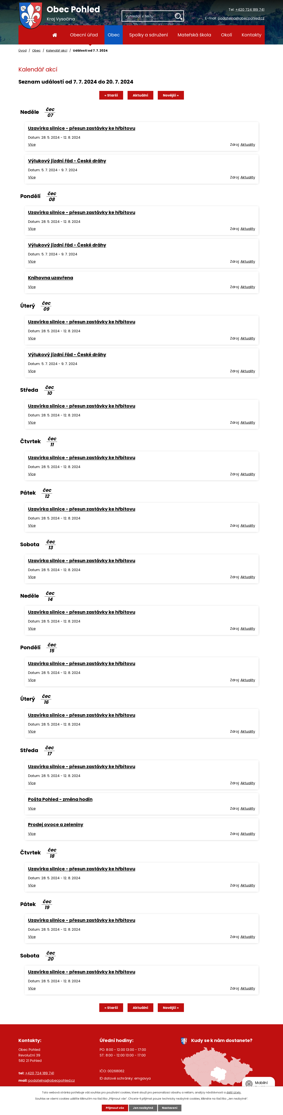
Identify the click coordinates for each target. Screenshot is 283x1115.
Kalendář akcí (56, 50)
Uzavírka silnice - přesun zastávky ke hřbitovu (81, 128)
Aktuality (247, 144)
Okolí (226, 35)
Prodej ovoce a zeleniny (55, 824)
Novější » (171, 95)
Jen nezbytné (143, 1108)
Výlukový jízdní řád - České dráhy (67, 161)
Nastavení (169, 1108)
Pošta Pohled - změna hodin (60, 799)
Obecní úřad (84, 35)
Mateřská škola (194, 35)
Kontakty (251, 35)
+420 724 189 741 (249, 9)
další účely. (233, 1092)
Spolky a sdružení (148, 35)
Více (32, 144)
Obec (114, 35)
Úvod (55, 34)
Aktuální (140, 95)
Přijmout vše (115, 1108)
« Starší (111, 95)
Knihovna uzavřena (50, 277)
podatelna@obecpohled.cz (241, 18)
